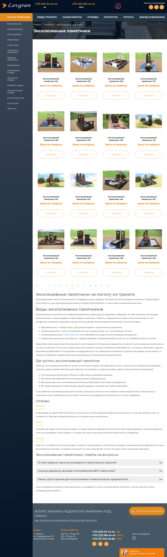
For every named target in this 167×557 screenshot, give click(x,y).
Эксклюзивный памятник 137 (148, 80)
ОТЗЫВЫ (92, 17)
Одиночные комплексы (13, 51)
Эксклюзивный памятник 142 (51, 198)
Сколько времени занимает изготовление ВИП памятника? (76, 470)
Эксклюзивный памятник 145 (148, 198)
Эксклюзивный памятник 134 (51, 80)
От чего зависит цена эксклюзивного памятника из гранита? (77, 462)
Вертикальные (14, 24)
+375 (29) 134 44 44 (106, 531)
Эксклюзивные (14, 34)
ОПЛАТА (128, 17)
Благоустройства (15, 98)
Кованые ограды (15, 85)
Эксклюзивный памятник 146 (51, 257)
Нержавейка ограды (13, 71)
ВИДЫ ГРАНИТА (47, 17)
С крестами (12, 45)
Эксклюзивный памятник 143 (83, 198)
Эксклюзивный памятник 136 (116, 80)
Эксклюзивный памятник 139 (83, 139)
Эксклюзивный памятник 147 (83, 257)
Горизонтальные (15, 29)
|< (37, 285)
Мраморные (13, 40)
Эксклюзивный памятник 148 (116, 257)
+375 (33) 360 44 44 (107, 535)
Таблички (11, 108)
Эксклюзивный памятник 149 (148, 257)
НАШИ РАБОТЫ (72, 17)
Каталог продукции (18, 17)
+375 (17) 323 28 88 (107, 538)
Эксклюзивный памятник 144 (116, 198)
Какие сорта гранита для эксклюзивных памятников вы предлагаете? (83, 479)
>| (107, 285)
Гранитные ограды (12, 79)
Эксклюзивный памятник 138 (51, 139)
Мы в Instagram (141, 536)
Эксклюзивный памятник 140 (116, 139)
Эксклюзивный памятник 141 (148, 139)
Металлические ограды (15, 91)
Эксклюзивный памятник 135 (83, 80)
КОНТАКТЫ (111, 17)
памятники (74, 334)
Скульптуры (13, 103)
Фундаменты (13, 65)
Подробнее (51, 95)
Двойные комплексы (12, 59)
